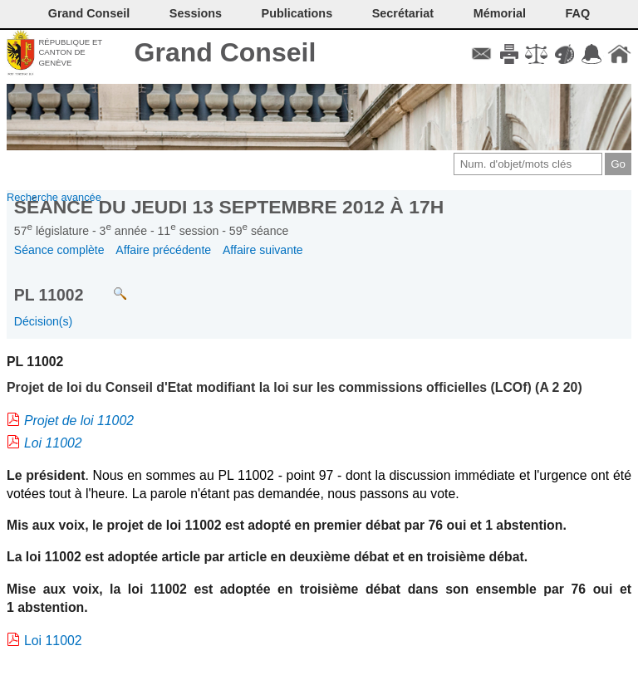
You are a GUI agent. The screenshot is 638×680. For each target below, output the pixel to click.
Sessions (195, 13)
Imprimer (509, 54)
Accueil (619, 54)
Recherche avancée (54, 197)
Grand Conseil (226, 52)
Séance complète (59, 250)
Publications (297, 13)
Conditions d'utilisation (536, 54)
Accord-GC (592, 54)
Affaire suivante (263, 250)
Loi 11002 (53, 443)
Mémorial (500, 13)
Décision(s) (43, 321)
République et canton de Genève (70, 52)
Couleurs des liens (564, 54)
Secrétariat (403, 13)
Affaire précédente (163, 250)
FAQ (578, 13)
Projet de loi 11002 (79, 420)
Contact (481, 54)
